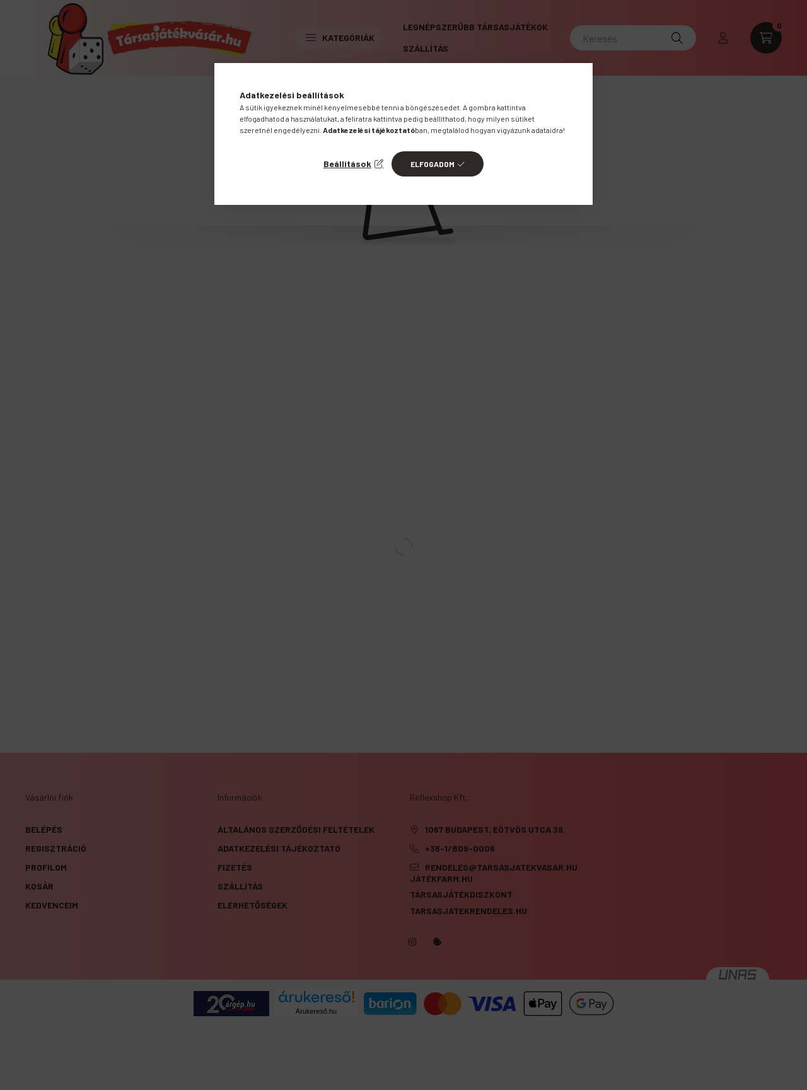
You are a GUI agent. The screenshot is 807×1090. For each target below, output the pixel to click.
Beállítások (347, 163)
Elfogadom (432, 163)
